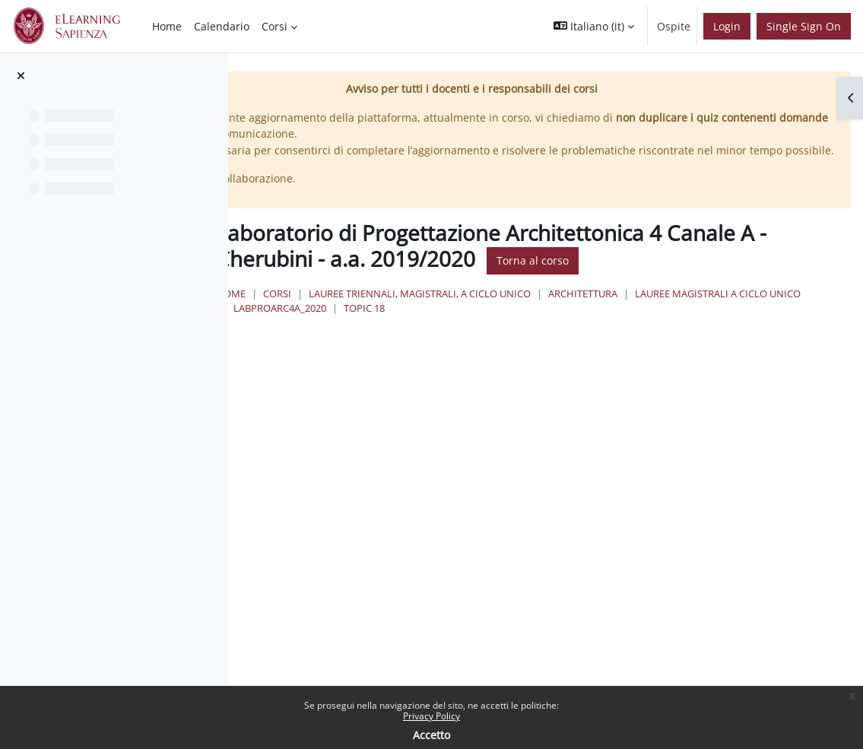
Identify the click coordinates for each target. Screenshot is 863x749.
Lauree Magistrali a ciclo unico (501, 350)
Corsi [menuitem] (274, 26)
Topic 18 (732, 350)
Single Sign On (803, 26)
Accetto (431, 735)
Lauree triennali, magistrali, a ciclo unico (604, 335)
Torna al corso (453, 303)
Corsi (462, 335)
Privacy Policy (431, 715)
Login (727, 26)
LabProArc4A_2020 (647, 350)
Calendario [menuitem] (221, 26)
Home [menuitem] (167, 26)
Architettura (767, 335)
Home (415, 335)
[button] (594, 26)
